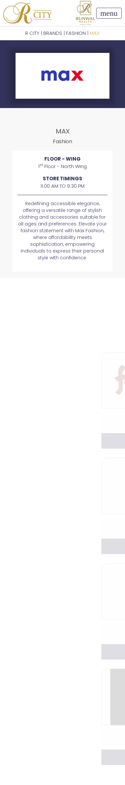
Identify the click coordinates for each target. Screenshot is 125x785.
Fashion (76, 33)
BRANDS (52, 33)
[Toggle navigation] (109, 13)
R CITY (32, 33)
